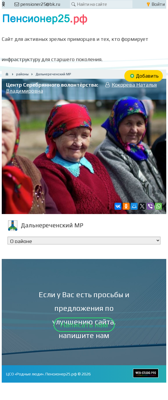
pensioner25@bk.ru (37, 4)
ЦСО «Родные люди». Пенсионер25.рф (41, 374)
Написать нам (84, 324)
